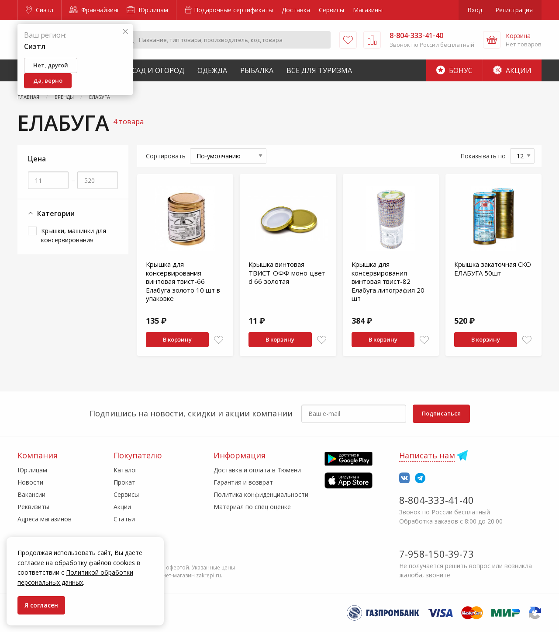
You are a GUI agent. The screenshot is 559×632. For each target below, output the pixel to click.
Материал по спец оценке (252, 507)
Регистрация (514, 10)
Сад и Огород (158, 70)
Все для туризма (319, 70)
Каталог (126, 470)
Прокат (124, 482)
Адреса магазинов (44, 519)
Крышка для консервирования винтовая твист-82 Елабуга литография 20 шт (388, 281)
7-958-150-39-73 (436, 553)
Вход (474, 10)
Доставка (296, 10)
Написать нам (427, 455)
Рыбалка (256, 70)
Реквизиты (33, 507)
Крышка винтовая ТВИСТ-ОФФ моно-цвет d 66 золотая (286, 273)
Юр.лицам (147, 10)
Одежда (212, 70)
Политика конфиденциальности (261, 494)
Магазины (368, 10)
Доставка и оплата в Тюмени (257, 470)
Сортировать (166, 156)
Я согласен (41, 605)
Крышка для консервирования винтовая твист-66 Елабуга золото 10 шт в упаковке (183, 281)
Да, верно (47, 80)
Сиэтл (39, 10)
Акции (512, 70)
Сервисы (331, 10)
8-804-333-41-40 (436, 499)
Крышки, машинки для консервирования (73, 235)
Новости (30, 482)
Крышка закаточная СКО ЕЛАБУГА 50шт (492, 268)
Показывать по (483, 156)
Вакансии (31, 494)
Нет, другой (50, 65)
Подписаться (441, 413)
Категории (51, 213)
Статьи (124, 519)
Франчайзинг (94, 10)
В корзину (177, 339)
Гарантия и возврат (243, 482)
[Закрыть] (125, 31)
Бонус (454, 70)
